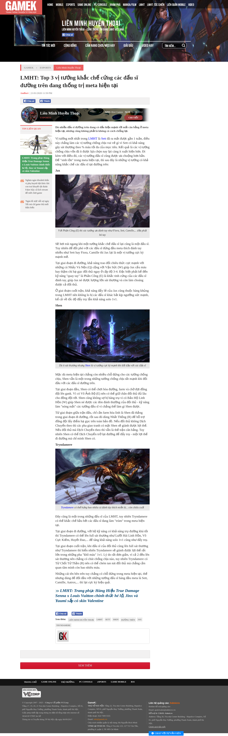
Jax (140, 619)
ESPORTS (70, 4)
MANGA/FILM (129, 4)
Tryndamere (67, 507)
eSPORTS (101, 682)
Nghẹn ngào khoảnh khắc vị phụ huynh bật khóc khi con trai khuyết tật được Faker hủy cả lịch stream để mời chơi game (37, 186)
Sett (103, 138)
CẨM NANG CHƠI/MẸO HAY (100, 45)
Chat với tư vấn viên (166, 734)
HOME (50, 4)
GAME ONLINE (84, 4)
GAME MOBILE (118, 682)
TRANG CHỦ (30, 682)
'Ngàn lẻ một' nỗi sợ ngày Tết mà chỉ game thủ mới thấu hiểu (37, 204)
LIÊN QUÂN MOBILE (176, 4)
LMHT (142, 4)
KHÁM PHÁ (115, 4)
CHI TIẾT (133, 117)
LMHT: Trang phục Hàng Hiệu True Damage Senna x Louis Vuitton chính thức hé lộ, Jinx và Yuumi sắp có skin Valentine (36, 164)
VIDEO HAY (148, 45)
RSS (133, 682)
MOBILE (59, 4)
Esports (45, 67)
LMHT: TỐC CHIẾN (155, 4)
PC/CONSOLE (100, 4)
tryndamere (63, 625)
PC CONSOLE (86, 682)
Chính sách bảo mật (157, 727)
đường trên (128, 620)
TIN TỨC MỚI (48, 45)
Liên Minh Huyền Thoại (91, 22)
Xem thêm (85, 665)
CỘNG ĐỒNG (70, 45)
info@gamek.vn (100, 719)
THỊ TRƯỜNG (67, 682)
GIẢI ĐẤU (128, 45)
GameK (29, 67)
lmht (99, 619)
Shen (87, 365)
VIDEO (191, 4)
